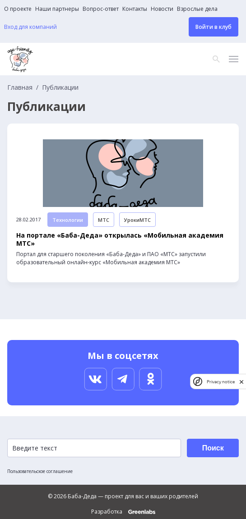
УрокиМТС (137, 219)
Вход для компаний (30, 27)
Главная (19, 87)
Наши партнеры (57, 9)
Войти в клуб (213, 27)
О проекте (18, 9)
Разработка (123, 511)
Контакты (134, 9)
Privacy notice (221, 381)
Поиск (213, 448)
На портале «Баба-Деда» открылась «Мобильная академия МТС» (119, 239)
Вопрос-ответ (101, 9)
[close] (241, 381)
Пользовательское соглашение (40, 471)
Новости (162, 9)
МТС (103, 219)
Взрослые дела (197, 9)
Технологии (67, 219)
